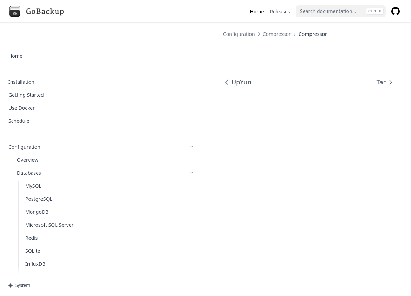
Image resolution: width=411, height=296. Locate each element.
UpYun (121, 82)
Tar (385, 82)
